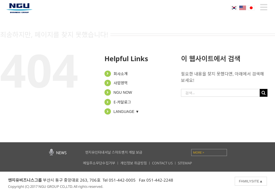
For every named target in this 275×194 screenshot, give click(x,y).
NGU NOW (123, 92)
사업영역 (121, 82)
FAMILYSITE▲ (251, 181)
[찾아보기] (263, 93)
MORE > (198, 152)
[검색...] (220, 93)
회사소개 (121, 73)
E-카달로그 (122, 102)
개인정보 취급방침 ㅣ (136, 163)
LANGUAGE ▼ (126, 111)
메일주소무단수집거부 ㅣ (101, 163)
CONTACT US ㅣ (165, 163)
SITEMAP (185, 163)
